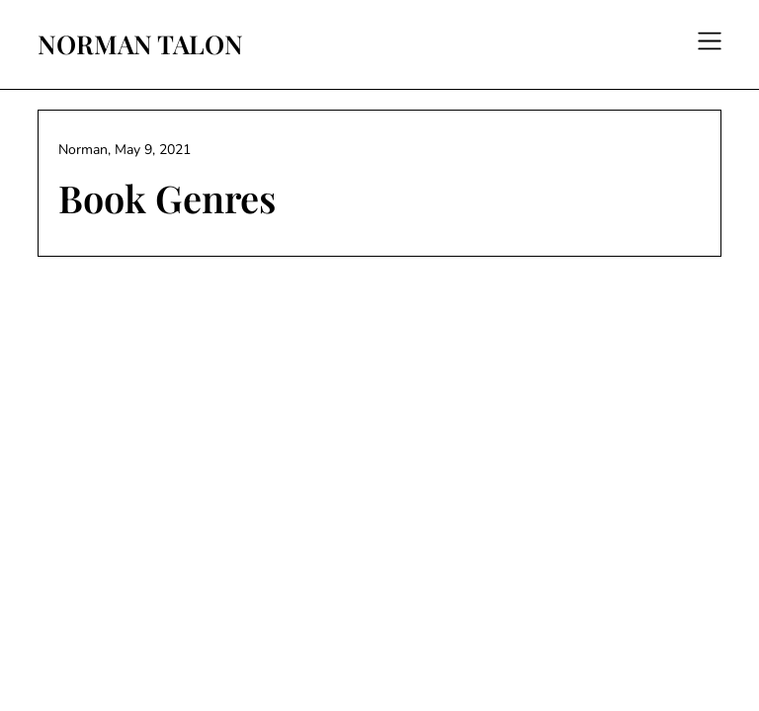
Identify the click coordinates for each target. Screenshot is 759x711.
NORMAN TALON (140, 44)
